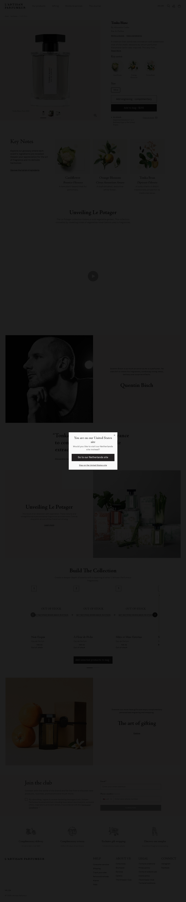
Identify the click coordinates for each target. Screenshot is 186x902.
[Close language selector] (114, 435)
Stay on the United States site (93, 465)
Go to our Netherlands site (93, 457)
